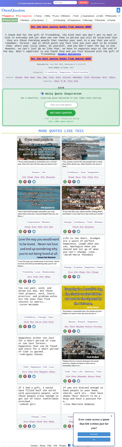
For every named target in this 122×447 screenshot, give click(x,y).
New (49, 20)
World (76, 238)
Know (78, 188)
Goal (83, 183)
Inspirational (88, 16)
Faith (101, 16)
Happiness (65, 80)
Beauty (72, 333)
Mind (40, 238)
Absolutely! (94, 433)
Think (90, 188)
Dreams (35, 183)
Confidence (73, 183)
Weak (98, 387)
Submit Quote (11, 20)
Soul (59, 86)
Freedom (78, 278)
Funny (39, 16)
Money (52, 383)
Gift (105, 86)
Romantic (101, 20)
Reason (91, 387)
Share (112, 86)
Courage (42, 328)
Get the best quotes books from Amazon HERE (61, 27)
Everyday (96, 86)
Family (112, 20)
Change (67, 233)
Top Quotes (38, 20)
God (26, 86)
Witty (48, 16)
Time (31, 383)
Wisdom (66, 16)
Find (45, 333)
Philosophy (112, 16)
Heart (99, 278)
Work (51, 333)
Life (43, 183)
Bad (51, 238)
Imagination (93, 183)
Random (25, 20)
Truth (76, 16)
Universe (89, 338)
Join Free (83, 2)
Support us (9, 16)
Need (34, 238)
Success (39, 333)
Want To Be (60, 89)
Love (56, 16)
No (94, 438)
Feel (52, 86)
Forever (67, 86)
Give (89, 283)
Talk (87, 86)
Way (39, 86)
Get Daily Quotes (61, 122)
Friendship (61, 20)
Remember (78, 86)
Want (33, 86)
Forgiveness (75, 20)
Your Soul (73, 89)
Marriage (89, 20)
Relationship (80, 80)
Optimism (89, 383)
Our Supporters (25, 16)
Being (48, 288)
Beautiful (80, 338)
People (19, 86)
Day (45, 86)
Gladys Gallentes (69, 59)
